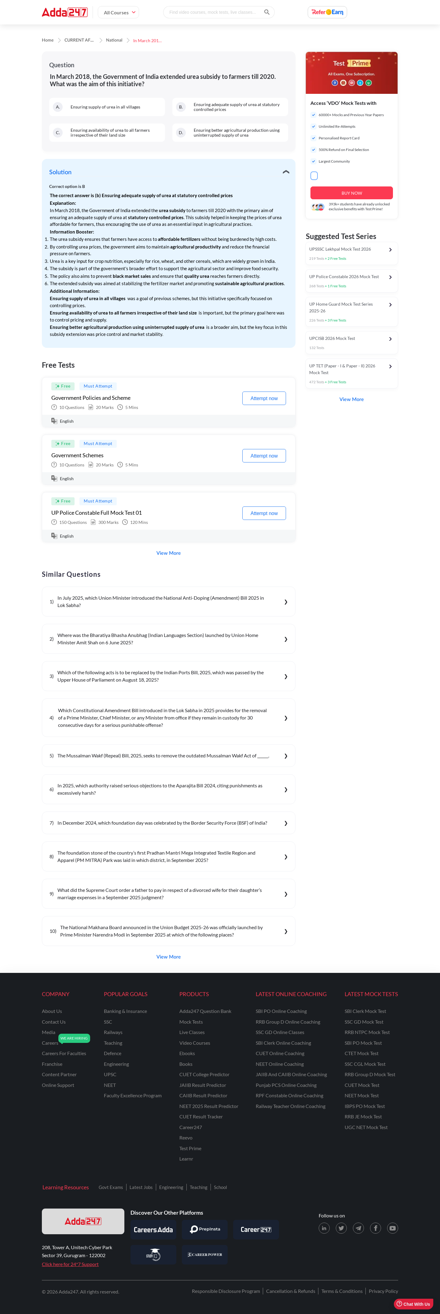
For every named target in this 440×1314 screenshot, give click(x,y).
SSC (108, 1022)
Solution (60, 172)
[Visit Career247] (256, 1229)
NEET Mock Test (362, 1095)
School (220, 1187)
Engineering (171, 1187)
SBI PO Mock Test (363, 1043)
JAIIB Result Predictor (202, 1085)
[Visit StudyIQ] (153, 1254)
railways (113, 1032)
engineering (116, 1064)
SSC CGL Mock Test (365, 1064)
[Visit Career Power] (205, 1254)
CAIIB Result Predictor (203, 1095)
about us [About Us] (52, 1011)
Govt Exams (111, 1187)
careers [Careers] (50, 1043)
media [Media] (48, 1032)
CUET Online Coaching (280, 1053)
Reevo (186, 1137)
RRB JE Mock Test (363, 1116)
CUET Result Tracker (201, 1116)
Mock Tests (191, 1022)
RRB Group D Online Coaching (288, 1022)
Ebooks (187, 1053)
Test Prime (190, 1148)
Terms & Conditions (342, 1291)
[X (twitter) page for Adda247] (341, 1228)
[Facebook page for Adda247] (375, 1228)
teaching (113, 1043)
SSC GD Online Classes (280, 1032)
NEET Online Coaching (280, 1064)
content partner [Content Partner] (59, 1074)
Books (186, 1064)
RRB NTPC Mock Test (367, 1032)
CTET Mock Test (362, 1053)
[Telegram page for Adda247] (358, 1228)
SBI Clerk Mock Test (365, 1011)
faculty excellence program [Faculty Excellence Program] (133, 1095)
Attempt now (264, 398)
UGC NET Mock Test (366, 1127)
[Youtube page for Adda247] (392, 1228)
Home (47, 40)
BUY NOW (352, 193)
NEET (110, 1085)
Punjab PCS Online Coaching (286, 1085)
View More (168, 553)
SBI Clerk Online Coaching (283, 1043)
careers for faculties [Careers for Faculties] (64, 1053)
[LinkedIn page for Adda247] (324, 1228)
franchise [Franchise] (52, 1064)
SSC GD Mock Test (364, 1022)
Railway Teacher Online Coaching (290, 1106)
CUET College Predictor (204, 1074)
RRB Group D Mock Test (370, 1074)
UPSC (110, 1074)
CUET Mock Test (362, 1085)
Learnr (186, 1158)
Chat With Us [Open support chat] (413, 1304)
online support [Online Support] (58, 1085)
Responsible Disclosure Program (226, 1291)
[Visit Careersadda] (153, 1229)
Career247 (190, 1127)
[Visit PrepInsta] (205, 1229)
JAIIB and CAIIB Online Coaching (291, 1074)
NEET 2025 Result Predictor (208, 1106)
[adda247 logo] (83, 1221)
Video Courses (194, 1043)
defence (112, 1053)
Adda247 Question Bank (205, 1011)
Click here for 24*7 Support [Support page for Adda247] (70, 1264)
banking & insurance (125, 1011)
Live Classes (192, 1032)
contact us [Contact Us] (54, 1022)
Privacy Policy (383, 1291)
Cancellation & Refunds (290, 1291)
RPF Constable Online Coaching (289, 1095)
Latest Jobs (141, 1187)
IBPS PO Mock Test (365, 1106)
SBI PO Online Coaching (281, 1011)
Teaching (198, 1187)
